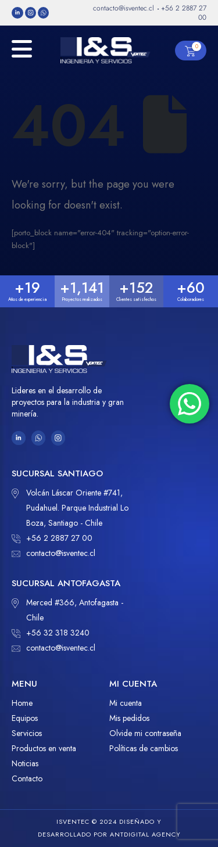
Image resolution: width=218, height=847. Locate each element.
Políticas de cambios (143, 748)
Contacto (27, 778)
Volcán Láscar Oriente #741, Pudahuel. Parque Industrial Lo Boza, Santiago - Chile (70, 507)
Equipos (25, 718)
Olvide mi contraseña (145, 733)
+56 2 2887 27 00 (52, 537)
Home (22, 703)
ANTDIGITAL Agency (145, 834)
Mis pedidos (129, 718)
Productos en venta (44, 748)
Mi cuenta (125, 703)
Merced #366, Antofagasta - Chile (67, 609)
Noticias (25, 763)
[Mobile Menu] (22, 55)
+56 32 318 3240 (51, 632)
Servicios (27, 733)
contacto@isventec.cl (53, 553)
